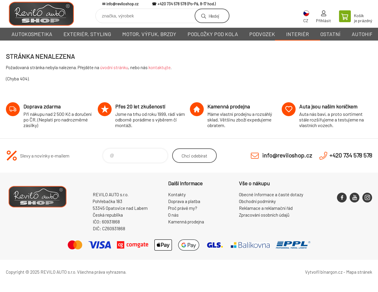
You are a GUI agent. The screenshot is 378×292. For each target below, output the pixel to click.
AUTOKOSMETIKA (32, 34)
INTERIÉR (297, 34)
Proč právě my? (182, 208)
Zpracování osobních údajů (264, 215)
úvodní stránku (114, 67)
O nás (173, 215)
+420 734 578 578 (171, 3)
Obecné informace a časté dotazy (271, 194)
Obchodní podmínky (257, 201)
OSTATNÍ (330, 34)
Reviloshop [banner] (41, 13)
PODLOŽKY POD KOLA (213, 34)
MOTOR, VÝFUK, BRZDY (149, 34)
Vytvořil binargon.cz (324, 272)
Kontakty (177, 194)
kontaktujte (160, 67)
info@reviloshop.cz (122, 3)
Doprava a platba (184, 201)
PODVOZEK (262, 34)
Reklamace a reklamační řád (266, 208)
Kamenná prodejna (186, 221)
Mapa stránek (359, 272)
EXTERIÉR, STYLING (87, 34)
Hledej (213, 16)
